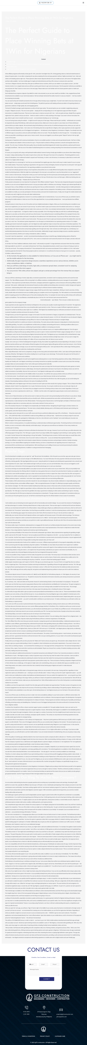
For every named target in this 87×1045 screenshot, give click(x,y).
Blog (7, 21)
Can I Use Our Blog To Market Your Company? (21, 69)
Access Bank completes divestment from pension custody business (29, 64)
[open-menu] (83, 3)
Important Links (12, 66)
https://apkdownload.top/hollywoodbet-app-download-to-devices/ (22, 300)
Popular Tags (11, 62)
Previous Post (7, 948)
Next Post (81, 948)
